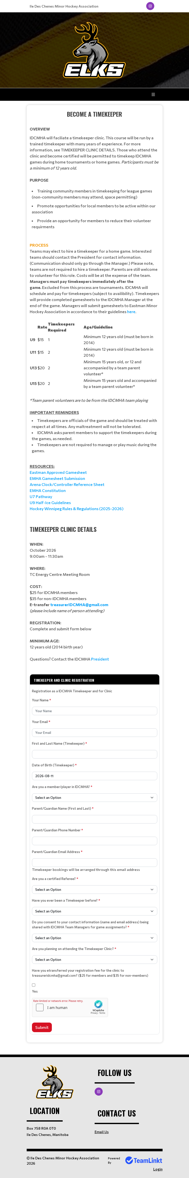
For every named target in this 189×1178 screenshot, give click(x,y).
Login (158, 1169)
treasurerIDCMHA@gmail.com (79, 604)
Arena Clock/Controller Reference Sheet (67, 484)
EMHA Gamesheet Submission (57, 478)
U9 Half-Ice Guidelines (50, 502)
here (130, 311)
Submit (42, 1027)
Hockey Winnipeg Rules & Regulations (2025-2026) (77, 508)
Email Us (102, 1132)
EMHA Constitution (48, 490)
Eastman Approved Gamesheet (58, 472)
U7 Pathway (41, 496)
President (100, 659)
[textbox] (95, 310)
